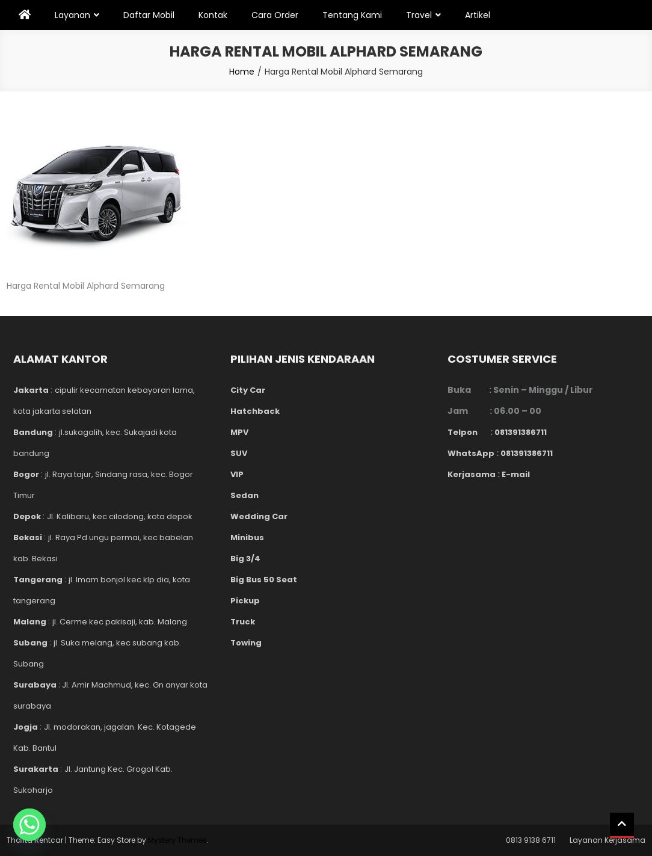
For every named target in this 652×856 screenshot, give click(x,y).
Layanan (72, 15)
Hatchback (255, 411)
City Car (247, 390)
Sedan (244, 495)
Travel (419, 15)
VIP (237, 474)
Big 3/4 (245, 558)
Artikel (477, 15)
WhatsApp (470, 453)
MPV (239, 432)
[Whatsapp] (29, 824)
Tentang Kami (352, 15)
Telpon (468, 432)
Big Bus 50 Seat (263, 579)
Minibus (247, 537)
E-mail (516, 474)
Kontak (212, 15)
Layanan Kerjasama (607, 840)
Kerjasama (471, 474)
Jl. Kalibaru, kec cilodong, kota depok (119, 516)
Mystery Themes (177, 840)
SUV (238, 453)
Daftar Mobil (148, 15)
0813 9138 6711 (531, 840)
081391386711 (520, 432)
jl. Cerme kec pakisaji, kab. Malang (119, 621)
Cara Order (274, 15)
